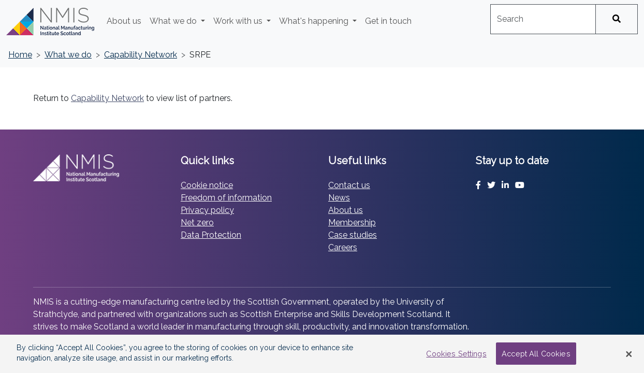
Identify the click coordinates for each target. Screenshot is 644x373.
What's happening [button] (314, 21)
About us (124, 21)
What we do (68, 55)
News (339, 198)
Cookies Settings (456, 353)
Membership (352, 222)
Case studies (352, 235)
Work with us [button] (239, 21)
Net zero (197, 222)
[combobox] (543, 19)
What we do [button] (174, 21)
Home (20, 55)
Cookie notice (207, 185)
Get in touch (388, 21)
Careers (342, 247)
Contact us (349, 185)
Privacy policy (207, 210)
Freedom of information (226, 198)
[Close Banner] (629, 353)
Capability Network (140, 55)
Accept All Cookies (536, 353)
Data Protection (211, 235)
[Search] (616, 19)
